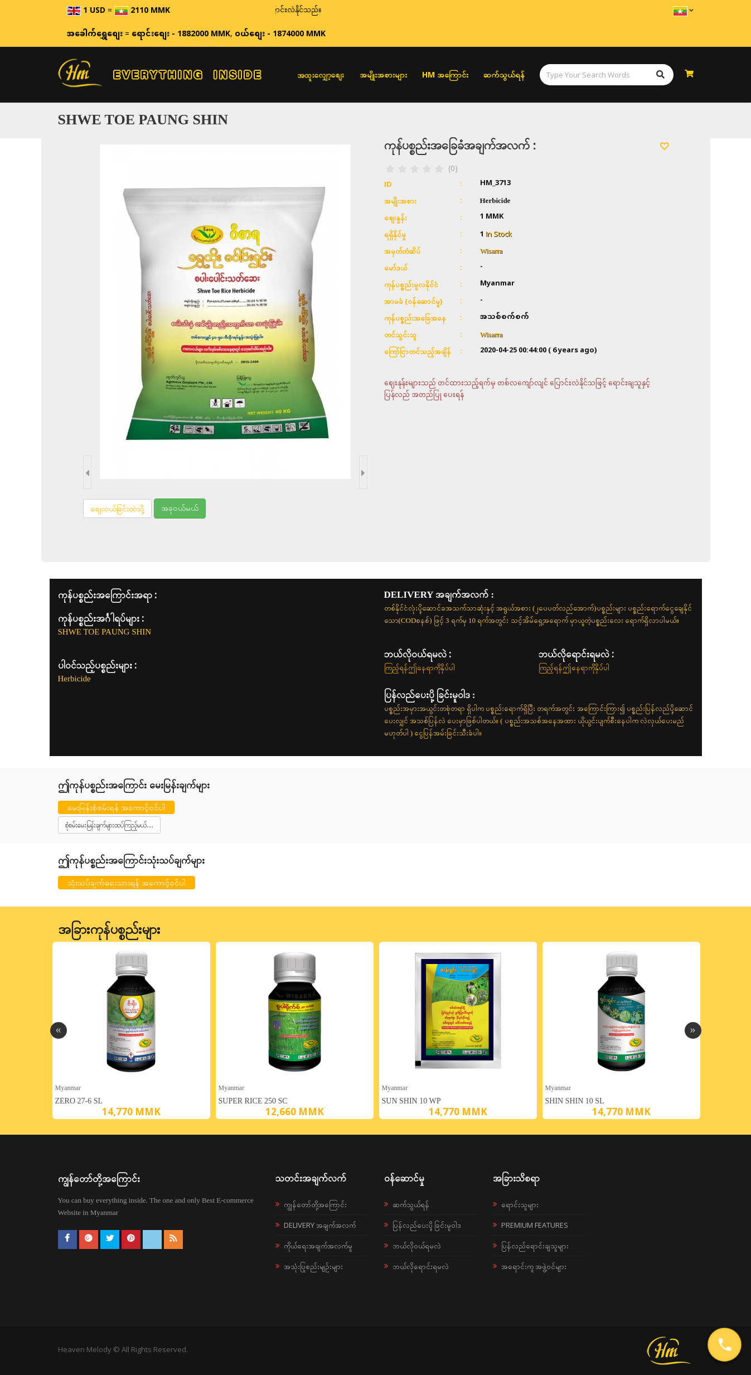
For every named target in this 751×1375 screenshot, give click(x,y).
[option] (131, 1030)
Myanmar (68, 1087)
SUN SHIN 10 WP (411, 1101)
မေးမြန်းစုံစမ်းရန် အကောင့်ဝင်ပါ (116, 807)
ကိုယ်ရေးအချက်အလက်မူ (318, 1246)
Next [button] (693, 1030)
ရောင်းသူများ (520, 1204)
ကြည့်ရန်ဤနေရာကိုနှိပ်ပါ (419, 667)
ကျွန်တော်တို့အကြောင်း (315, 1204)
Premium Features (534, 1225)
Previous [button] (58, 1030)
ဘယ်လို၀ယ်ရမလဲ (417, 1246)
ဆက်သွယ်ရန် (504, 74)
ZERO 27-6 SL (79, 1101)
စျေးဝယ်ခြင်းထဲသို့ (117, 508)
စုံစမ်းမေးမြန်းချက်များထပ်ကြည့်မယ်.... (109, 825)
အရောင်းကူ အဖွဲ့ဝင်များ (533, 1266)
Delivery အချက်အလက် (320, 1225)
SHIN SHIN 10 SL (574, 1101)
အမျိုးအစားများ (383, 74)
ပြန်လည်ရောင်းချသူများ (535, 1246)
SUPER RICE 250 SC (253, 1101)
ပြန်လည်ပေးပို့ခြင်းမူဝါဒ (427, 1225)
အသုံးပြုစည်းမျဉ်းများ (313, 1266)
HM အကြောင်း (445, 74)
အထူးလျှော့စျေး (320, 74)
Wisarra (491, 250)
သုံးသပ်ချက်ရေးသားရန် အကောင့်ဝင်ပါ (126, 882)
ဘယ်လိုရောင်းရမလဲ (421, 1266)
